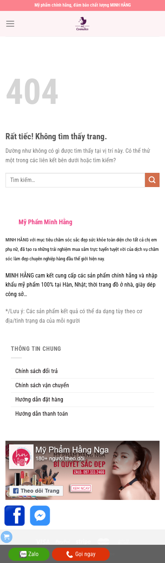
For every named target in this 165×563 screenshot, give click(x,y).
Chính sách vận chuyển (42, 385)
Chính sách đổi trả (36, 371)
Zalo (29, 554)
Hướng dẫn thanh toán (41, 413)
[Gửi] (152, 180)
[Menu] (10, 23)
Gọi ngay (81, 554)
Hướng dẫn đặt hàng (39, 399)
